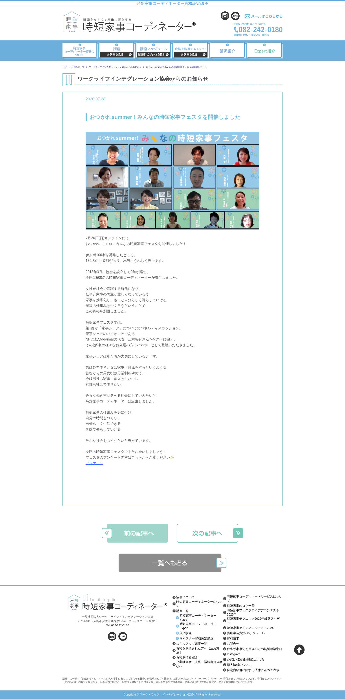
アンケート (94, 463)
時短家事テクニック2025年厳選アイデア (253, 621)
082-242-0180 (120, 625)
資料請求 (233, 638)
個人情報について (239, 665)
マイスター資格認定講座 (196, 638)
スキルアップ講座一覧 (191, 644)
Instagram (233, 654)
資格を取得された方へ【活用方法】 (197, 651)
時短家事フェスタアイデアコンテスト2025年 (253, 612)
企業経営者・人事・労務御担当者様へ (199, 665)
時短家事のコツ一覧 (241, 605)
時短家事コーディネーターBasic (198, 618)
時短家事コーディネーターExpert (198, 626)
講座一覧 (182, 611)
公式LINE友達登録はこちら (245, 659)
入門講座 (186, 633)
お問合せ (233, 644)
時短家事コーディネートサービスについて (254, 599)
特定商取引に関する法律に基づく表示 (253, 670)
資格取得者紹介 (187, 658)
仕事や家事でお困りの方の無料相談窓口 (254, 649)
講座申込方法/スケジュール (246, 633)
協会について (185, 597)
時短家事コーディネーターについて (199, 604)
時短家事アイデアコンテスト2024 (250, 628)
